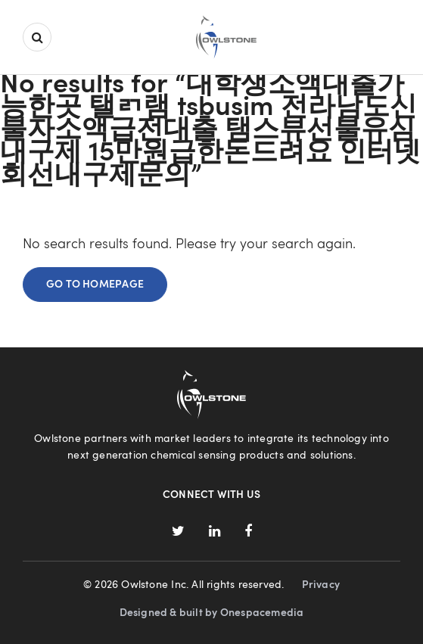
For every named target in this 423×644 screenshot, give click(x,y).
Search (37, 37)
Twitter (178, 531)
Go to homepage (95, 284)
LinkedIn (214, 531)
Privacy (321, 585)
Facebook (247, 531)
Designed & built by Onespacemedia (212, 613)
